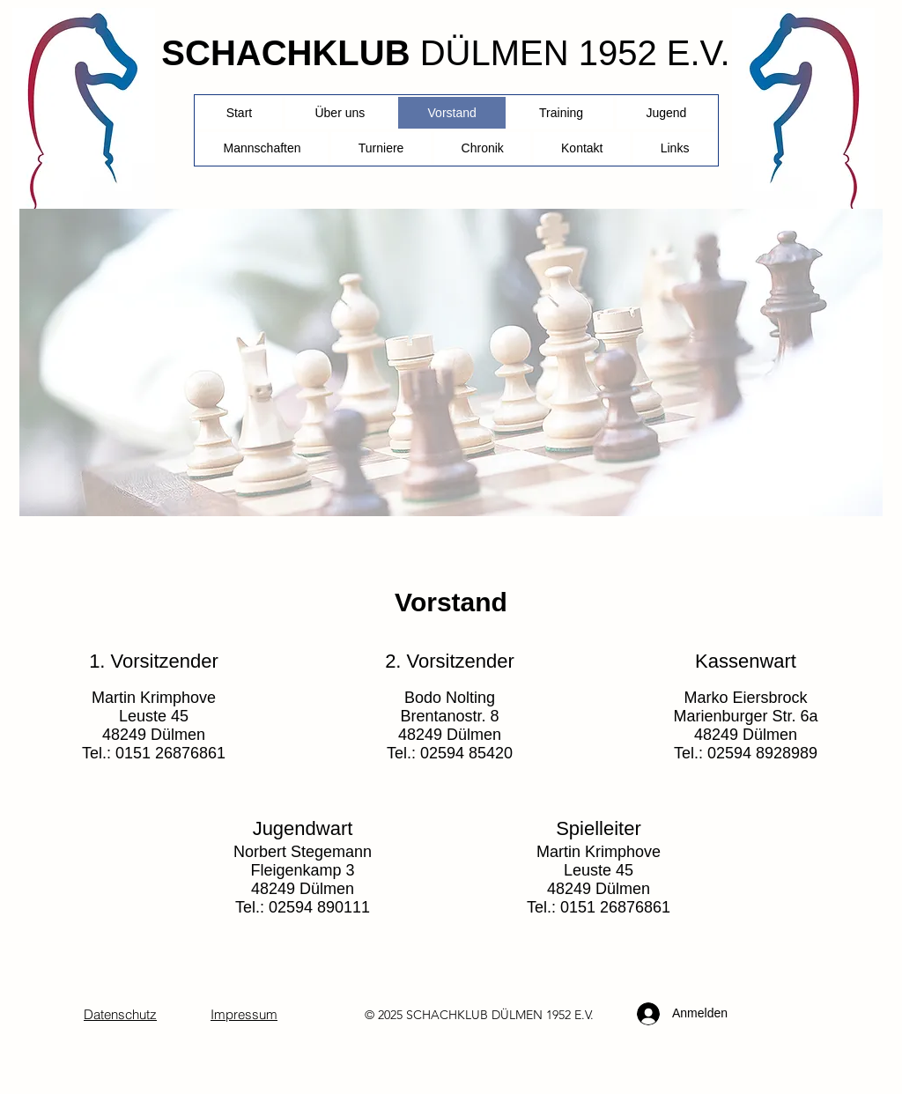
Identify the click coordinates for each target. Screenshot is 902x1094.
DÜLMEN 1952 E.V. (575, 52)
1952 (558, 1015)
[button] (381, 148)
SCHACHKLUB (285, 52)
